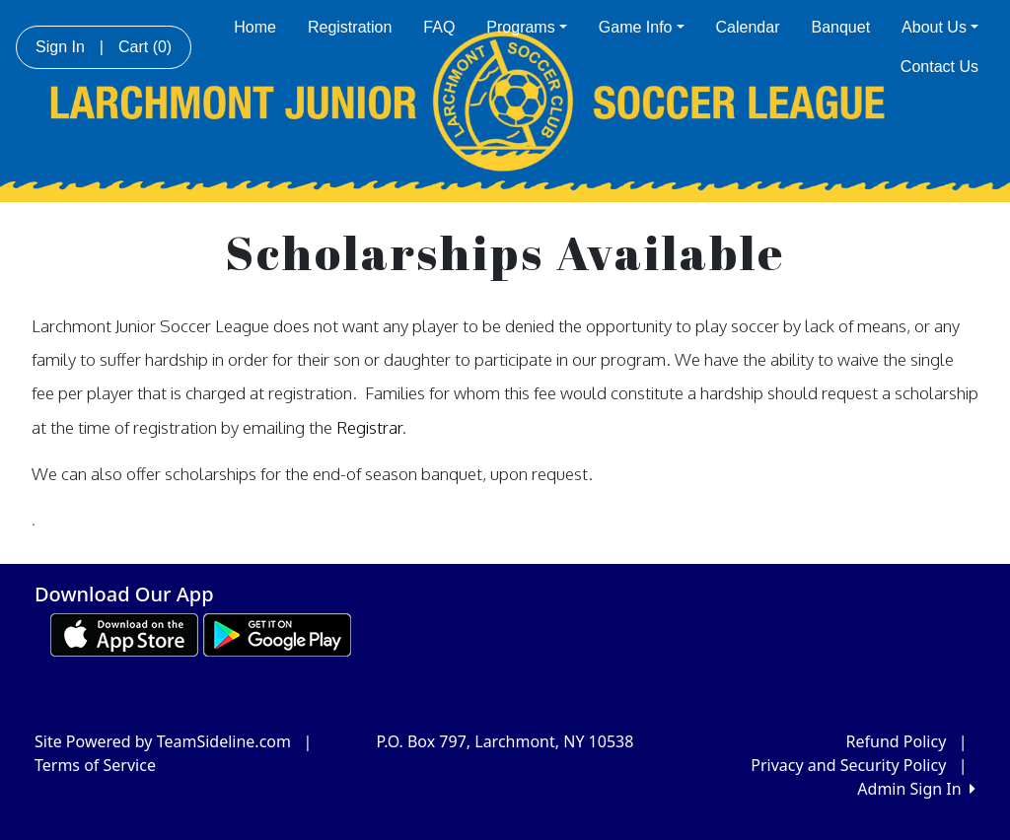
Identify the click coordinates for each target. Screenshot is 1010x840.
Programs (526, 27)
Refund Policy (896, 741)
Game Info (642, 27)
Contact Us (939, 66)
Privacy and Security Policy (848, 765)
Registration (350, 27)
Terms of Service (95, 765)
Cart (145, 46)
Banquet (841, 27)
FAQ (439, 27)
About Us (940, 27)
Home (255, 27)
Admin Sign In (916, 789)
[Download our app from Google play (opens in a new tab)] (277, 633)
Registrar (368, 427)
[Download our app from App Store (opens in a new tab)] (124, 633)
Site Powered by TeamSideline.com (163, 741)
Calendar (748, 27)
